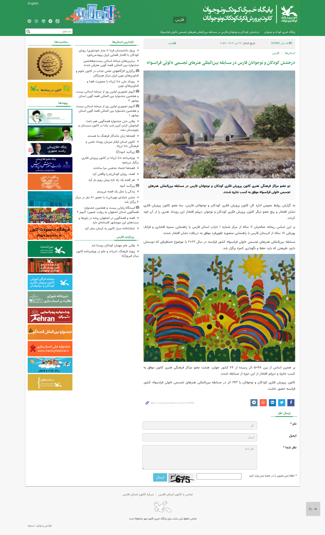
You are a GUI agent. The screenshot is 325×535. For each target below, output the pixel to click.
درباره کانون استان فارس (138, 494)
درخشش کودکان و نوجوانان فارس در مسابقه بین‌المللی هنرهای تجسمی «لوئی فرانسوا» (209, 32)
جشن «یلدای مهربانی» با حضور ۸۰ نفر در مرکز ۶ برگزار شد (107, 199)
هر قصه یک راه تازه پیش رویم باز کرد (111, 180)
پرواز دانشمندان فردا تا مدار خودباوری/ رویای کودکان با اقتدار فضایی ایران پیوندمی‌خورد (109, 52)
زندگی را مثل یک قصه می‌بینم (116, 191)
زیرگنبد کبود (127, 186)
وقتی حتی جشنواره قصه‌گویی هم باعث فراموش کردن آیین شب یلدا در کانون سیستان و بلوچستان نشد (108, 126)
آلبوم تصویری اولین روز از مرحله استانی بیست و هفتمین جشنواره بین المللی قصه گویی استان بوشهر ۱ (107, 111)
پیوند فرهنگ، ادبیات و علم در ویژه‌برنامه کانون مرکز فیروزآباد (107, 253)
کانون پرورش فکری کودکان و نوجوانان (241, 14)
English (33, 3)
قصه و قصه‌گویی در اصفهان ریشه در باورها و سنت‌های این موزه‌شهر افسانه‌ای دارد (109, 220)
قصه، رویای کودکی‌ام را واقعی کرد (114, 174)
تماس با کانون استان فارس (175, 494)
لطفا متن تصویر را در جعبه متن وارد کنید (272, 476)
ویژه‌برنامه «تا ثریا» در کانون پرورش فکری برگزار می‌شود (110, 160)
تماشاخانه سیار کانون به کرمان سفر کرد (110, 228)
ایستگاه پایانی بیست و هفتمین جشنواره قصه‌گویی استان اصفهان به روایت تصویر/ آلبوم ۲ (108, 210)
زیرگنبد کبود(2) (125, 152)
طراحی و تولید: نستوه (40, 525)
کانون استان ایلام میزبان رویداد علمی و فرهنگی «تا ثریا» (112, 144)
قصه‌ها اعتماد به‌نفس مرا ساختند (114, 168)
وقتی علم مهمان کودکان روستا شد (113, 245)
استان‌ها (290, 53)
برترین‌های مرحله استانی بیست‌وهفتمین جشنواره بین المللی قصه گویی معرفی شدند (111, 63)
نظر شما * (289, 447)
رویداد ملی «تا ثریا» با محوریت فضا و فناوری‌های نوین (113, 83)
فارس (275, 53)
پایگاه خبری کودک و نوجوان (279, 32)
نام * (293, 423)
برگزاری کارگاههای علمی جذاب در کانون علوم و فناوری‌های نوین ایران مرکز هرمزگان (107, 73)
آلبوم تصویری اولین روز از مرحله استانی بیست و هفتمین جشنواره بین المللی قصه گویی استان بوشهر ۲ (107, 96)
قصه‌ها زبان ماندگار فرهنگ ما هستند (111, 136)
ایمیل (292, 435)
